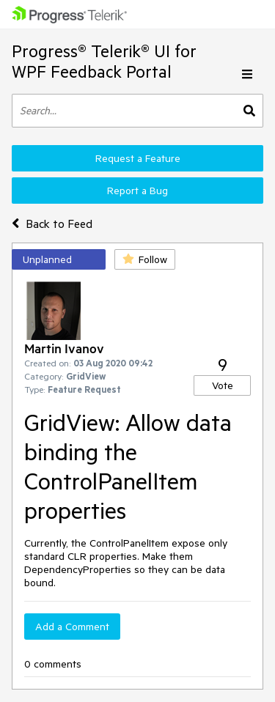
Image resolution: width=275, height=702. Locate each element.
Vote (222, 385)
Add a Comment (72, 626)
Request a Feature (137, 158)
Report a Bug (137, 190)
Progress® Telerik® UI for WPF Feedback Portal (104, 61)
